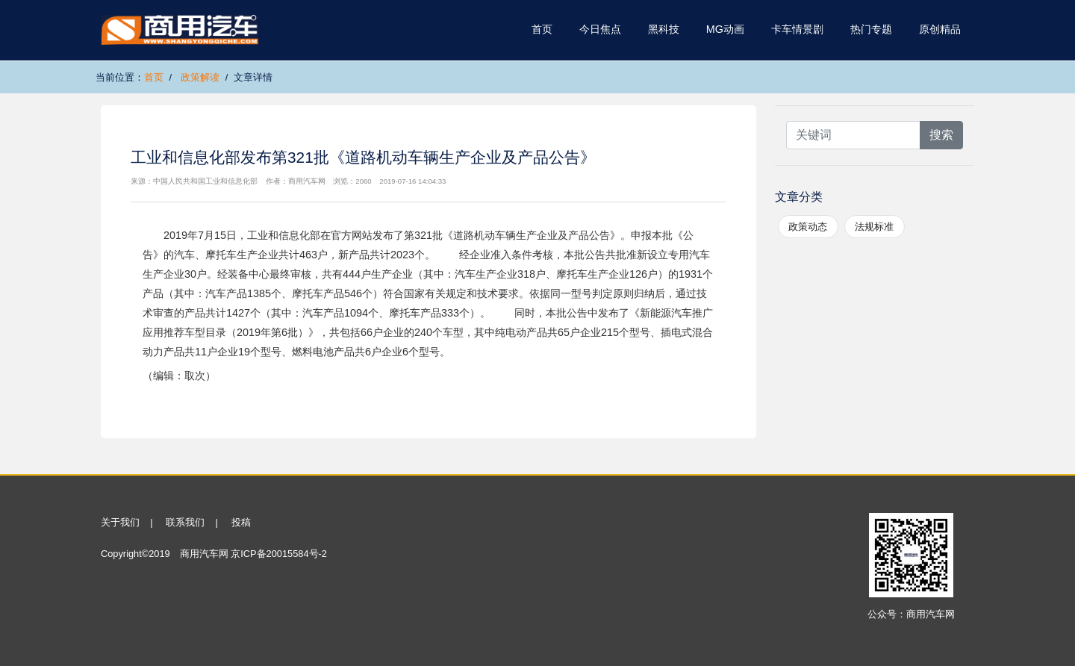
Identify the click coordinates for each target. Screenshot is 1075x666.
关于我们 (120, 522)
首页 (542, 29)
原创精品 (940, 29)
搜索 (941, 134)
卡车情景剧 (797, 29)
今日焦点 (600, 29)
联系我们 (185, 522)
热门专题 (871, 29)
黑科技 (663, 29)
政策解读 (200, 77)
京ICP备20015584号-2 (279, 553)
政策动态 (807, 226)
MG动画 (725, 29)
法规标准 (874, 226)
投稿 (241, 522)
